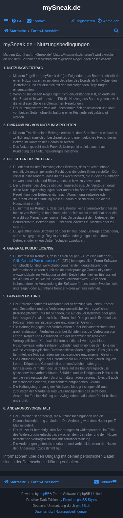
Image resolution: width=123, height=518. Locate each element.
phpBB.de (83, 506)
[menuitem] (17, 21)
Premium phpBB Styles (80, 500)
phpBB (45, 494)
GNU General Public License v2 (36, 261)
